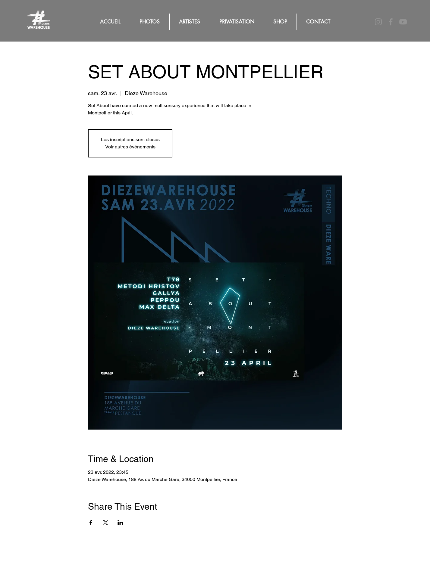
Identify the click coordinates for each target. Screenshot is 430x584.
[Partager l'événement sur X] (105, 522)
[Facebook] (390, 21)
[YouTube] (403, 21)
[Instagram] (378, 21)
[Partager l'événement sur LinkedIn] (120, 522)
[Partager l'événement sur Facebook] (91, 522)
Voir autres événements (130, 147)
